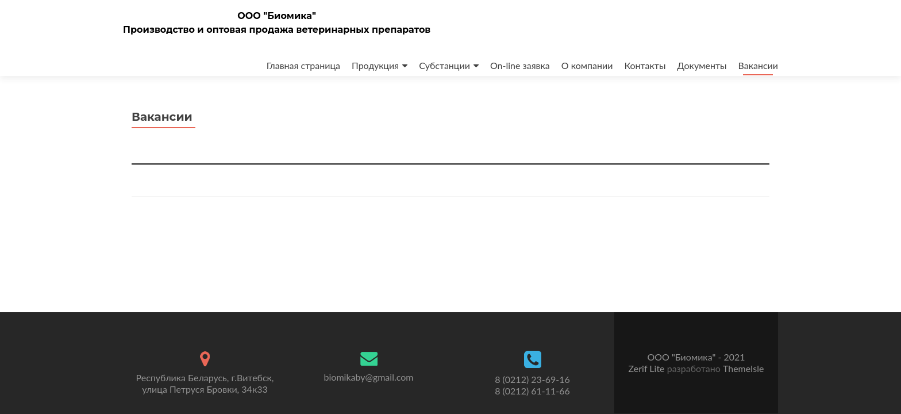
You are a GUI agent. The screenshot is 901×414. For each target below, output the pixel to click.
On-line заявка (520, 65)
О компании (587, 65)
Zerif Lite (648, 368)
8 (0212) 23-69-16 (532, 379)
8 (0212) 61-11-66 (532, 390)
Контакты (644, 65)
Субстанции (444, 65)
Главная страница (303, 65)
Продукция (375, 65)
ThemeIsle (743, 368)
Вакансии (758, 65)
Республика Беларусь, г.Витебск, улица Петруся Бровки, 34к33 (205, 383)
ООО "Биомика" (276, 15)
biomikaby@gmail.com (369, 376)
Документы (701, 65)
